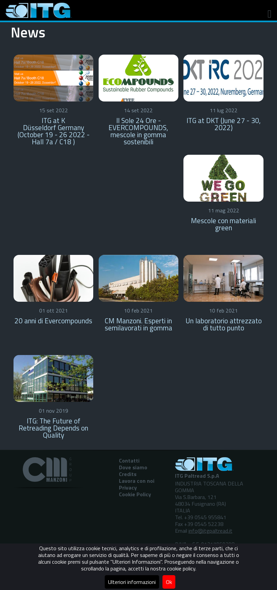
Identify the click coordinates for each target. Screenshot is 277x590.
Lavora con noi (136, 480)
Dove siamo (133, 467)
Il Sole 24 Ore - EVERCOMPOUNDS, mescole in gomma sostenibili (138, 131)
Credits (127, 474)
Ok (169, 582)
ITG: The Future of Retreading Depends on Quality (53, 427)
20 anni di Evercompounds (53, 320)
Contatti (129, 460)
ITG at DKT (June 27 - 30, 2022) (223, 124)
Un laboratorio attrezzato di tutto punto (223, 324)
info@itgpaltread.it (210, 531)
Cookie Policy (135, 494)
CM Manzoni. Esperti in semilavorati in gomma (138, 324)
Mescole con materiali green (223, 224)
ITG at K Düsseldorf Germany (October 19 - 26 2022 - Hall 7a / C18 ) (54, 131)
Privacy (128, 487)
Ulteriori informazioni (132, 582)
